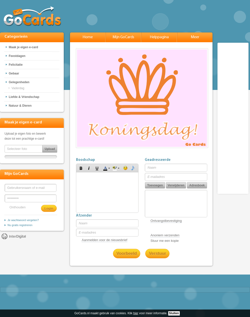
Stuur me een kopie (164, 241)
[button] (81, 168)
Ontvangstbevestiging (166, 221)
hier (135, 313)
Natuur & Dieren (20, 105)
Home (87, 37)
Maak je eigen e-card (23, 47)
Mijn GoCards (123, 37)
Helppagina (159, 37)
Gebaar (14, 73)
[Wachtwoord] (30, 198)
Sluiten (174, 313)
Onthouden (18, 207)
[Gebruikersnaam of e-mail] (30, 188)
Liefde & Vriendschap (24, 97)
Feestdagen (17, 56)
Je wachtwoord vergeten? (23, 220)
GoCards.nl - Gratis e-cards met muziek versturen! (32, 16)
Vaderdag (18, 88)
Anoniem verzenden (165, 235)
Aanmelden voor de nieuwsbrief (104, 240)
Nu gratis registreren (20, 225)
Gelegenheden (19, 82)
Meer (195, 37)
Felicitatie (15, 64)
